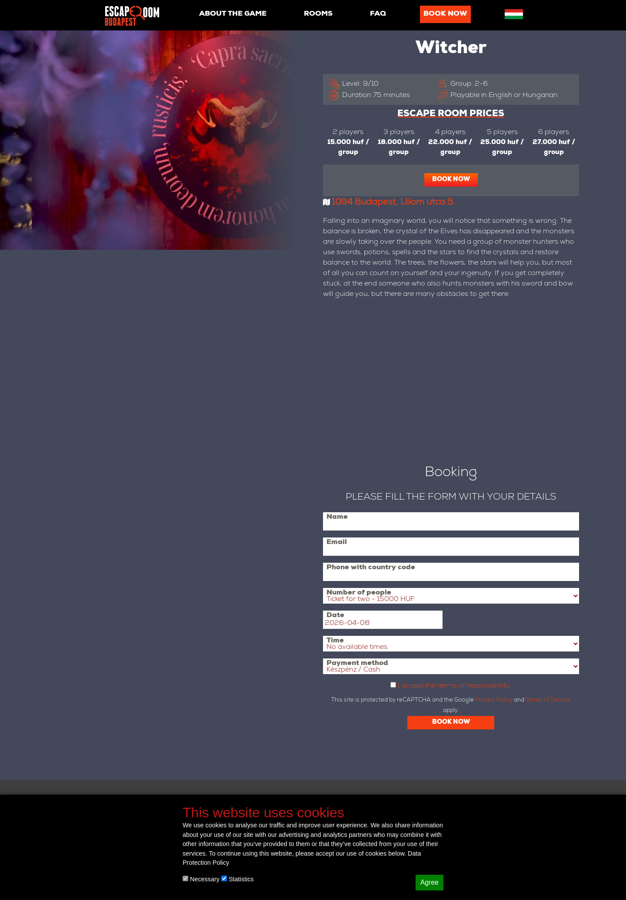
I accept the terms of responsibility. (454, 686)
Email (336, 542)
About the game (232, 14)
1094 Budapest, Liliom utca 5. (393, 202)
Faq (378, 14)
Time (335, 641)
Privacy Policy (494, 700)
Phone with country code (370, 567)
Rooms (318, 14)
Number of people (358, 593)
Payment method (357, 663)
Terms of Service (548, 700)
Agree (429, 882)
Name (337, 517)
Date (335, 615)
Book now (445, 14)
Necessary (201, 879)
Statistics (237, 879)
